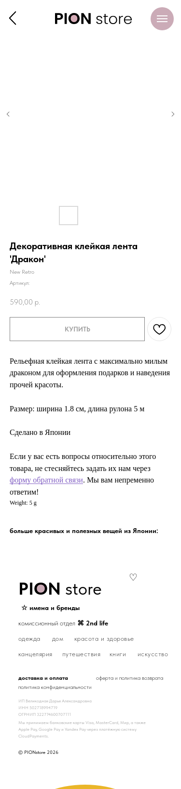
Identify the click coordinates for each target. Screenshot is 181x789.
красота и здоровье (104, 638)
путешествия (81, 654)
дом (58, 638)
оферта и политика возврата (129, 677)
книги (118, 654)
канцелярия (35, 654)
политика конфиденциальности (55, 687)
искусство (153, 654)
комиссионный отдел (63, 623)
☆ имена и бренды (50, 607)
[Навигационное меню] (162, 18)
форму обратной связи (46, 480)
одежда (29, 638)
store (60, 588)
